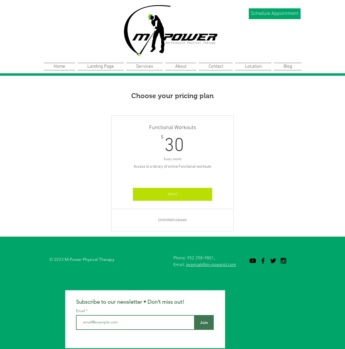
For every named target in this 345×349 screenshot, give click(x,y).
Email (81, 311)
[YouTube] (253, 261)
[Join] (204, 322)
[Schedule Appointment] (275, 13)
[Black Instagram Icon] (283, 261)
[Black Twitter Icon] (273, 261)
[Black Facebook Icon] (263, 261)
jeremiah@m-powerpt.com (211, 265)
